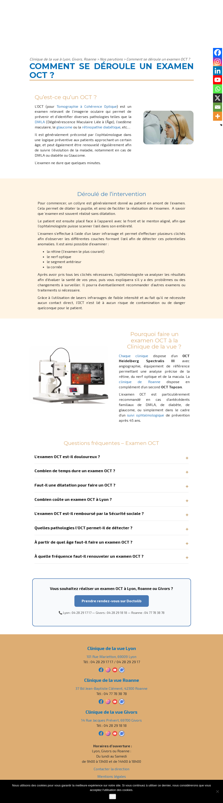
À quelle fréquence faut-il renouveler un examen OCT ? (89, 556)
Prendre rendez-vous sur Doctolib (112, 601)
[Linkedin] (217, 70)
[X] (217, 98)
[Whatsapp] (217, 88)
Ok (113, 796)
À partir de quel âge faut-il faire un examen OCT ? (83, 542)
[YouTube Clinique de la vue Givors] (115, 733)
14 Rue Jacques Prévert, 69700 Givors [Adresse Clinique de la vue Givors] (111, 720)
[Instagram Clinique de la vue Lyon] (108, 669)
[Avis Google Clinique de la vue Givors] (122, 733)
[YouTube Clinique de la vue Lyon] (115, 669)
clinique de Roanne (139, 381)
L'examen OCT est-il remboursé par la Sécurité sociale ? (89, 513)
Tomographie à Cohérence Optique (87, 106)
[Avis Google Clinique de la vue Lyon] (122, 669)
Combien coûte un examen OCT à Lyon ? (73, 499)
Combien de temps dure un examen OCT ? (74, 470)
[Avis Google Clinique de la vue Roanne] (122, 701)
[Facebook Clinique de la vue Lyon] (101, 669)
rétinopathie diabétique (101, 127)
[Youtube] (217, 79)
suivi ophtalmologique (145, 415)
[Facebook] (217, 52)
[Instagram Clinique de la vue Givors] (108, 733)
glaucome (64, 127)
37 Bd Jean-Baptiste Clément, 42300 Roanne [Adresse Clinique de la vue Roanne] (111, 688)
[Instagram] (217, 61)
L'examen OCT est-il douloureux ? (67, 456)
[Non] (217, 791)
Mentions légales (111, 776)
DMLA (40, 122)
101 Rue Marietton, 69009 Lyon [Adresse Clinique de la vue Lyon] (111, 656)
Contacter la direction (111, 769)
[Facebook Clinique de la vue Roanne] (101, 701)
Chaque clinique (133, 356)
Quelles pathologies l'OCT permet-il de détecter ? (83, 527)
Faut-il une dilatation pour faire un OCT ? (74, 484)
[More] (217, 116)
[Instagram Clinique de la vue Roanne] (108, 701)
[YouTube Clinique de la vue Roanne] (115, 701)
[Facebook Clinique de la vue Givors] (101, 733)
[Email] (217, 107)
